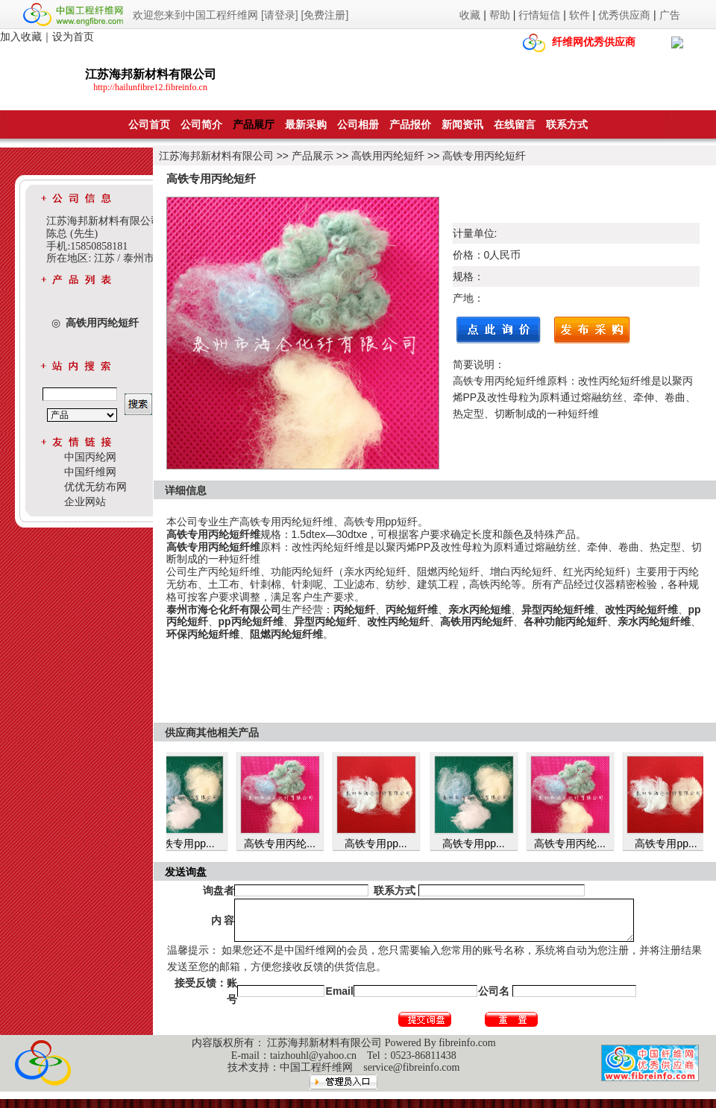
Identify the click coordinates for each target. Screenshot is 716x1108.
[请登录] (279, 15)
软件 (579, 15)
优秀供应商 (624, 15)
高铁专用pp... (188, 843)
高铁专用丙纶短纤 (484, 156)
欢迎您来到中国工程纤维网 (195, 15)
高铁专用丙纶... (285, 843)
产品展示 (312, 156)
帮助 (499, 15)
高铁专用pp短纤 (381, 522)
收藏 (469, 15)
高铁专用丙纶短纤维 (286, 522)
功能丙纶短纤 (302, 571)
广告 (669, 15)
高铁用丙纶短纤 (387, 156)
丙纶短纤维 (234, 571)
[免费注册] (325, 15)
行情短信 (539, 15)
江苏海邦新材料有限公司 (216, 156)
